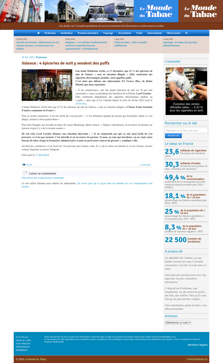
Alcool (29, 164)
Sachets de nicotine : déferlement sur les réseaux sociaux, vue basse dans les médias (37, 45)
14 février (80, 103)
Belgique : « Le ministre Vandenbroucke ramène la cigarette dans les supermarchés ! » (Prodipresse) (86, 45)
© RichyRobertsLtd (196, 359)
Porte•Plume (22, 337)
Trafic (139, 33)
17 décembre (41, 155)
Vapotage (108, 33)
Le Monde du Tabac (35, 359)
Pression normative (88, 33)
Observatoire (173, 33)
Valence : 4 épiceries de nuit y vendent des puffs (65, 63)
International (155, 33)
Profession (50, 33)
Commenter (145, 164)
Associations (124, 33)
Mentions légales (198, 344)
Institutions (66, 33)
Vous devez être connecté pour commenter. (43, 178)
